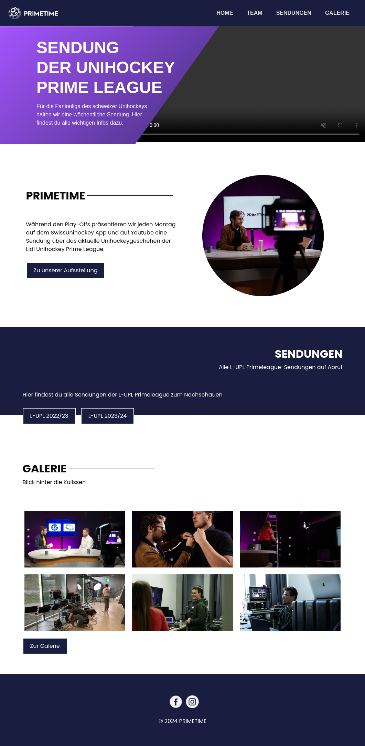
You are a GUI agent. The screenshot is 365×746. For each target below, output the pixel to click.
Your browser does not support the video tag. (249, 84)
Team (254, 13)
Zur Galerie (45, 646)
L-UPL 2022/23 (49, 416)
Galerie (337, 13)
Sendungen (293, 13)
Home (228, 12)
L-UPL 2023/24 (107, 416)
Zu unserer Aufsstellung (66, 270)
